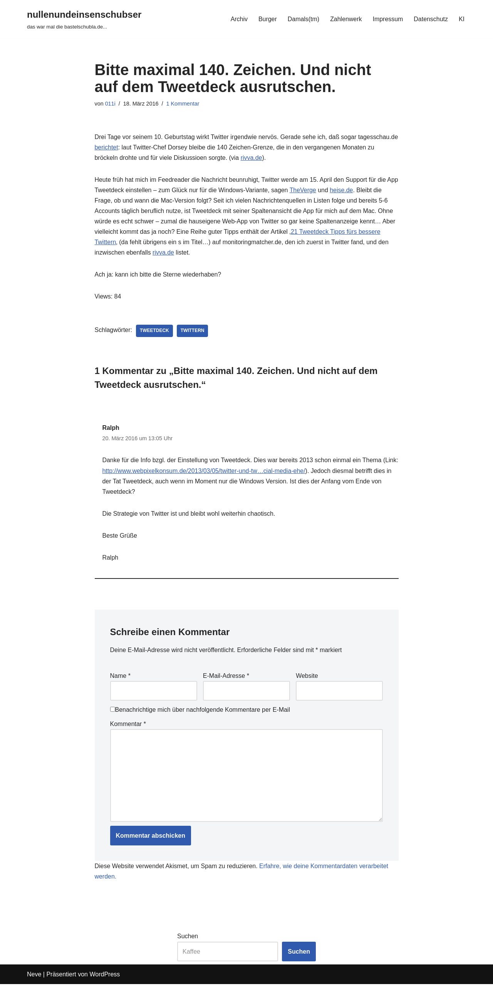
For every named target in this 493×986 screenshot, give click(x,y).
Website (307, 677)
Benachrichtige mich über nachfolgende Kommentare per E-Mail (200, 711)
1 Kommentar (183, 104)
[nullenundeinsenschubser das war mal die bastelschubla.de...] (84, 19)
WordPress (104, 976)
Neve (34, 976)
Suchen (187, 938)
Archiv (238, 19)
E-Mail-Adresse (226, 677)
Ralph (110, 428)
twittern (193, 331)
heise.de (355, 190)
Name (120, 677)
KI (461, 19)
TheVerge (316, 190)
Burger (267, 19)
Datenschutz (431, 19)
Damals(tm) (303, 19)
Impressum (387, 19)
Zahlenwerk (346, 19)
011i (110, 104)
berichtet (148, 147)
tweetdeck (154, 331)
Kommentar (128, 725)
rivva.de (286, 157)
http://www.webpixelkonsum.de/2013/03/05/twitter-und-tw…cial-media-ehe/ (221, 471)
